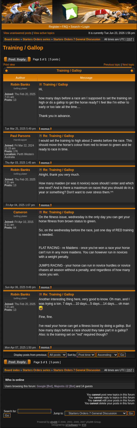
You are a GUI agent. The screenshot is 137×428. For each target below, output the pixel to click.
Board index (12, 39)
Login (85, 26)
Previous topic (112, 64)
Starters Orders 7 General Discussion (76, 39)
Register (54, 26)
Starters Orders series (36, 39)
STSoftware (71, 425)
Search (75, 26)
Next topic (128, 64)
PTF (84, 425)
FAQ (65, 26)
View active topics (44, 33)
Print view (9, 64)
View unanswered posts (17, 33)
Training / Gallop (23, 48)
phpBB (53, 422)
